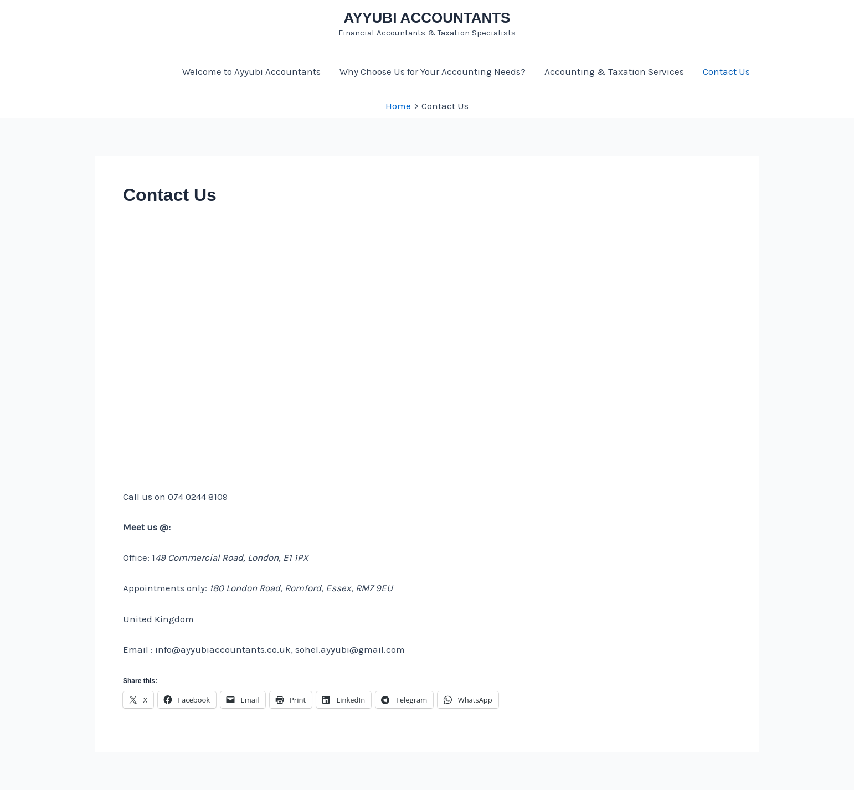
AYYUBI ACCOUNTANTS (427, 17)
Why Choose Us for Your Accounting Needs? (432, 71)
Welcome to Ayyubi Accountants (251, 71)
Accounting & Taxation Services (614, 71)
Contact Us (726, 71)
